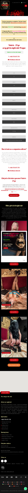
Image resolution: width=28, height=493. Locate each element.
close (24, 260)
